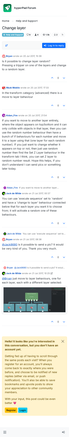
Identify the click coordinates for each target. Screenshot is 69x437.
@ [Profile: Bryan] (7, 278)
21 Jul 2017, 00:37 (41, 193)
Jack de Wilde (13, 193)
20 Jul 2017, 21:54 (37, 115)
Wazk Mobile (13, 87)
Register (11, 410)
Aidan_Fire (12, 115)
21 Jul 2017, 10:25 (41, 273)
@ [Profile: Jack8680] (9, 244)
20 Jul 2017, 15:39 (32, 56)
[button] (4, 432)
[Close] (63, 341)
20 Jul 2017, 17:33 (40, 87)
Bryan (9, 56)
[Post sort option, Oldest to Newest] (7, 45)
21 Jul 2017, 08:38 (32, 239)
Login (23, 410)
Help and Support (13, 34)
